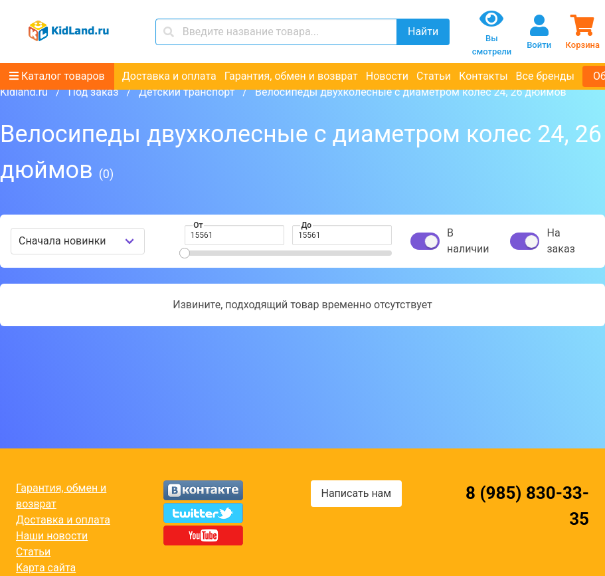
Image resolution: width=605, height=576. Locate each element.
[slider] (184, 253)
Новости (387, 76)
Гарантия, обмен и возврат (291, 76)
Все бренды (545, 76)
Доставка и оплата (169, 76)
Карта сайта (46, 567)
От (198, 225)
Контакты (483, 76)
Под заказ (93, 92)
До (306, 225)
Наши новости (52, 535)
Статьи (433, 76)
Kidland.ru (24, 92)
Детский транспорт (186, 92)
